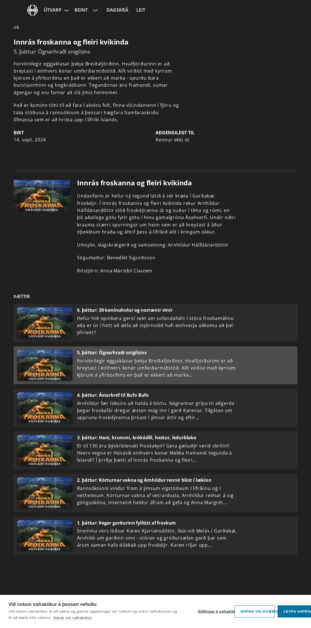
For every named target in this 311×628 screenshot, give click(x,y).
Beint (81, 10)
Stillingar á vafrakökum (215, 611)
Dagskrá (117, 10)
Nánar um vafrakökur (72, 618)
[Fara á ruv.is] (32, 10)
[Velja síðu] (66, 10)
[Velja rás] (95, 10)
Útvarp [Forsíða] (52, 10)
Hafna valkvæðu (257, 611)
